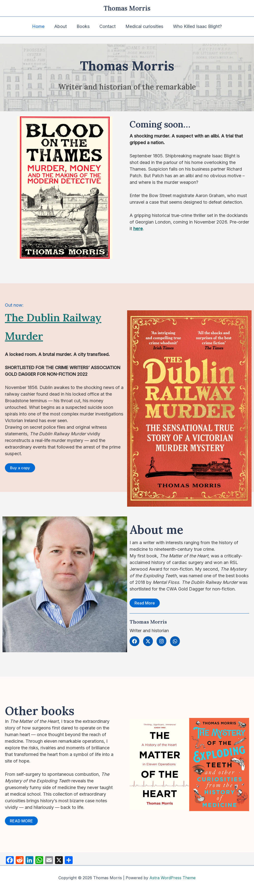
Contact (107, 26)
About (62, 26)
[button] (20, 467)
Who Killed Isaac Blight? (195, 26)
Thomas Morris (127, 8)
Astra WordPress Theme (172, 877)
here (138, 228)
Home (41, 26)
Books (83, 26)
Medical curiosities (143, 26)
